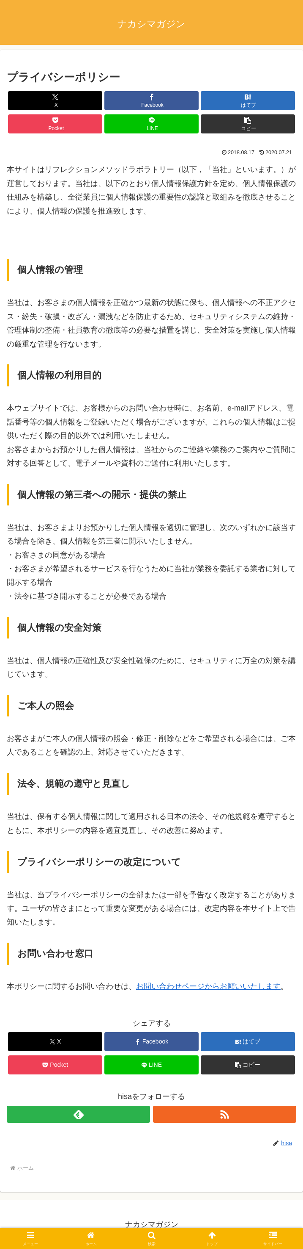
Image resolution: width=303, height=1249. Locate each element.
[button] (248, 123)
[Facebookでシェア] (151, 100)
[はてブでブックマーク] (248, 100)
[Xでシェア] (55, 100)
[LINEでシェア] (151, 123)
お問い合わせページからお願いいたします (208, 986)
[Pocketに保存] (55, 123)
